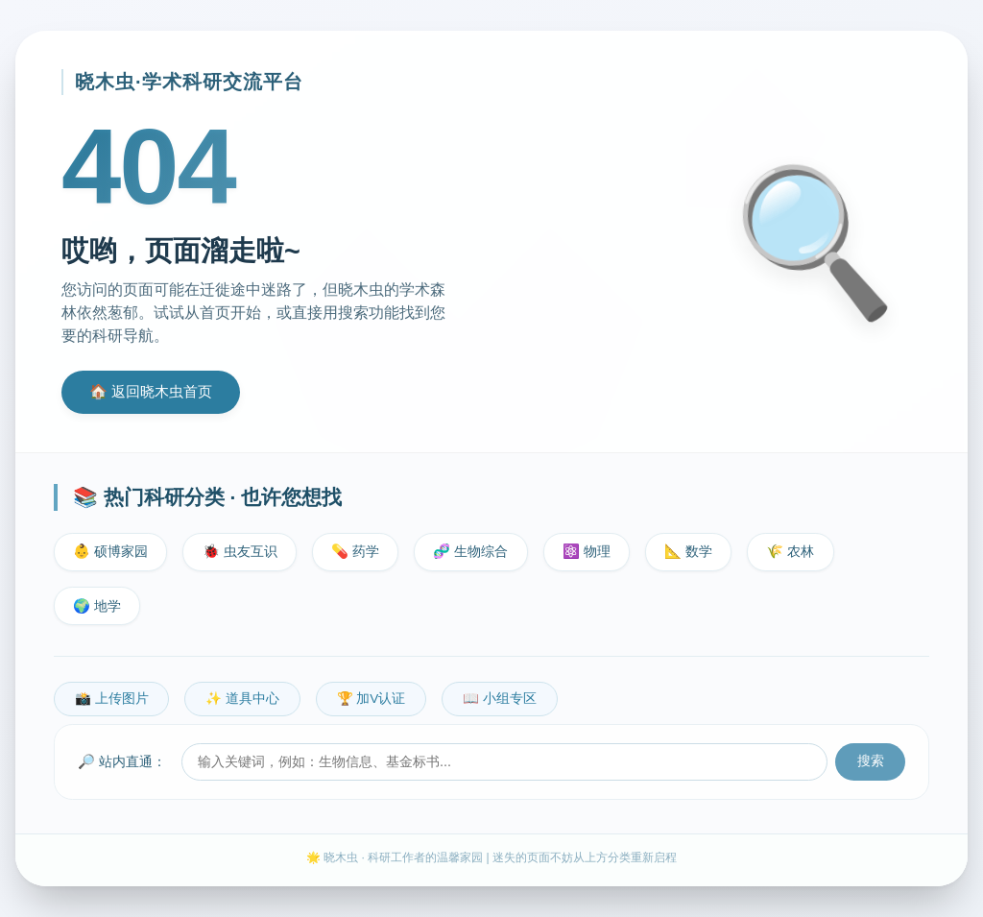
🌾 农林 (790, 551)
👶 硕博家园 (110, 551)
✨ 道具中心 (242, 698)
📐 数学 (688, 551)
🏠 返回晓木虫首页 (150, 391)
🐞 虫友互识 (240, 551)
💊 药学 (355, 551)
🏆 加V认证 (371, 698)
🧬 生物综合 (470, 551)
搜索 (870, 761)
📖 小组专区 (500, 698)
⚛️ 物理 (587, 551)
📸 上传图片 (112, 698)
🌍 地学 (97, 606)
